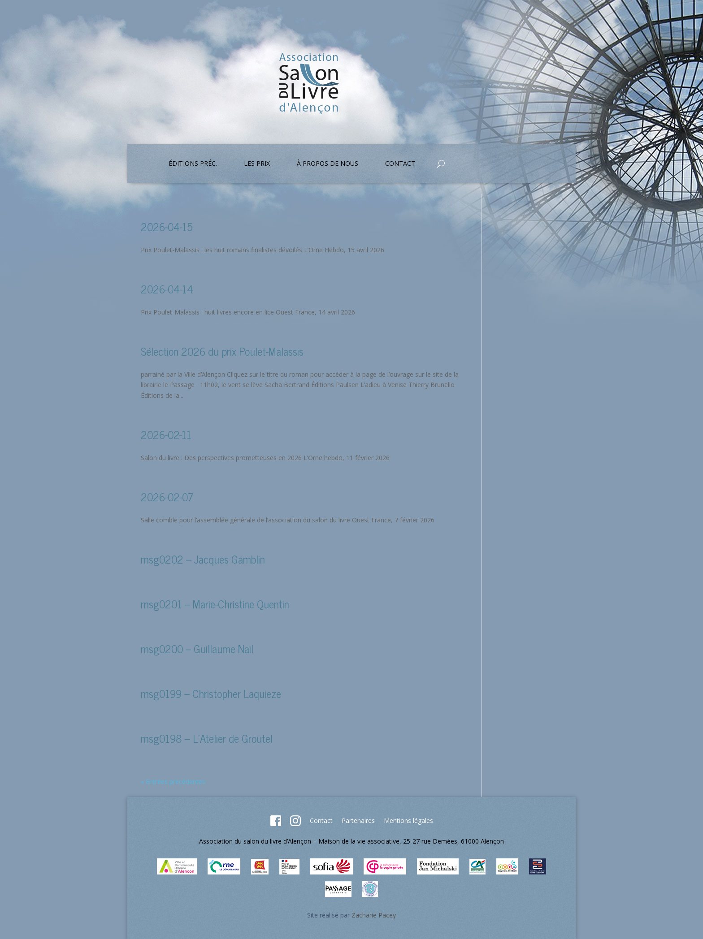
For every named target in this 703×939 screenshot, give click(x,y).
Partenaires (358, 820)
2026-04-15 (167, 226)
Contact (400, 164)
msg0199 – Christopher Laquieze (211, 693)
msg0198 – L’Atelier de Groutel (207, 738)
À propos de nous (327, 164)
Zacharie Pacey (374, 915)
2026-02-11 (166, 434)
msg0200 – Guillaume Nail (197, 648)
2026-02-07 (167, 496)
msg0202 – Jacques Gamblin (203, 559)
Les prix (257, 164)
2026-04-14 (167, 288)
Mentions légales (408, 820)
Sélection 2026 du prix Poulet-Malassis (222, 351)
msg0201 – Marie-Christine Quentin (215, 603)
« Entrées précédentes (173, 781)
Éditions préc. (193, 164)
